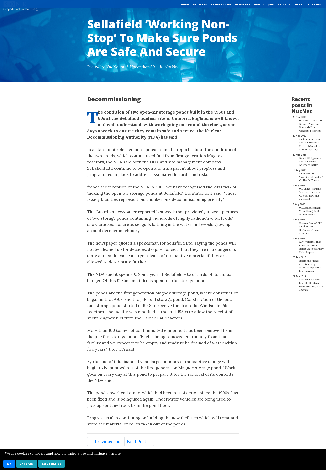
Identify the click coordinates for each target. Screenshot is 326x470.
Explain (27, 464)
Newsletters (221, 4)
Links (298, 4)
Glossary (243, 4)
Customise (52, 464)
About (259, 4)
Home (185, 4)
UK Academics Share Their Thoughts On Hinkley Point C (310, 209)
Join (271, 4)
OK (9, 464)
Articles (200, 4)
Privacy (284, 4)
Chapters (313, 4)
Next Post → (139, 441)
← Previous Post (106, 441)
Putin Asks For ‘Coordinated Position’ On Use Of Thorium (311, 174)
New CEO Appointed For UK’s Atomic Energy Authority (310, 159)
